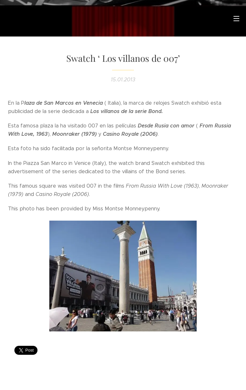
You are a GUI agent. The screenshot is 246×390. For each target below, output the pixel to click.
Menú (236, 18)
